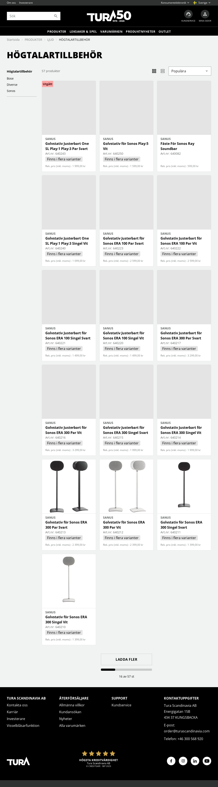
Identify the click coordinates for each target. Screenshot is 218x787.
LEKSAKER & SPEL (83, 31)
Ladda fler (126, 659)
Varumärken (111, 31)
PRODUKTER (33, 40)
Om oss (11, 2)
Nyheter (65, 718)
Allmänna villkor (72, 705)
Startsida (13, 40)
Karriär (12, 712)
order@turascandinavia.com (187, 731)
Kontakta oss (17, 705)
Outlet (165, 31)
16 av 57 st (126, 676)
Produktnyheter (140, 31)
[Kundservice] (188, 16)
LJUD (50, 40)
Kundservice (121, 705)
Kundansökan (70, 712)
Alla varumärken (72, 725)
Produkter (56, 31)
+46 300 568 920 (190, 738)
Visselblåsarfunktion (23, 725)
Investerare (26, 2)
